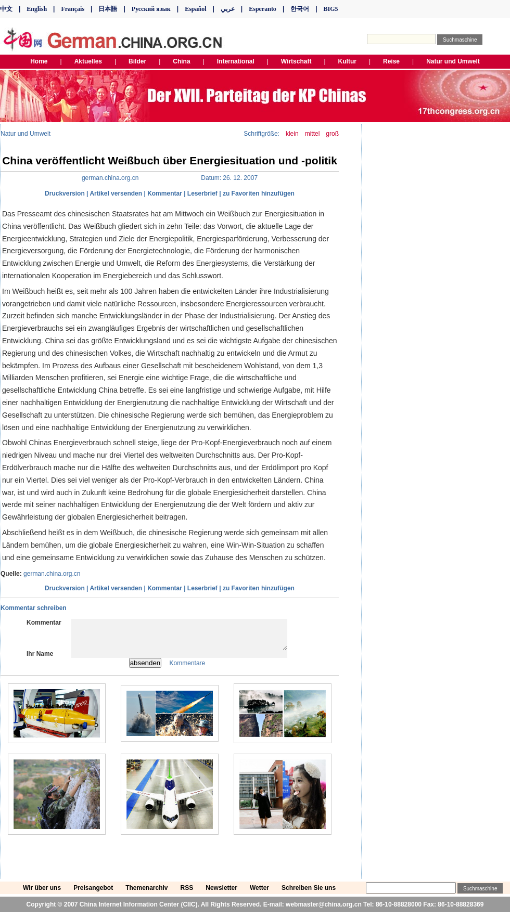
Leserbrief (202, 193)
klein (292, 133)
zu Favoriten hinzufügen (259, 193)
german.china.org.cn (51, 573)
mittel (312, 133)
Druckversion (65, 193)
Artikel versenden (116, 193)
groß (332, 133)
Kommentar (164, 193)
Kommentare (188, 669)
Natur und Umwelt (25, 133)
